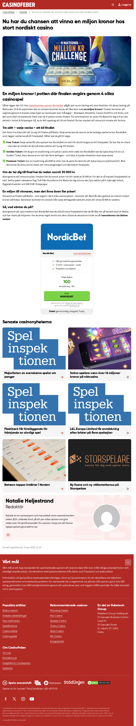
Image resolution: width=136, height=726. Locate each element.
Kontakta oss (9, 658)
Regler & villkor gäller (74, 303)
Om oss (6, 653)
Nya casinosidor (11, 621)
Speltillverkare (9, 626)
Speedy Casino (58, 621)
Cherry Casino (58, 626)
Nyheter (23, 12)
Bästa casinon (10, 610)
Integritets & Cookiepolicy (16, 663)
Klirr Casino (56, 636)
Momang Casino (59, 610)
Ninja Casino (57, 631)
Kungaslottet (57, 641)
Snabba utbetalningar (14, 616)
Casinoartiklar (10, 631)
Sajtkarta (7, 668)
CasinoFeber (8, 12)
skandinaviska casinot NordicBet (46, 105)
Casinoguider (9, 636)
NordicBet (67, 295)
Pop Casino (56, 616)
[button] (128, 562)
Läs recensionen (82, 253)
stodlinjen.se (74, 305)
